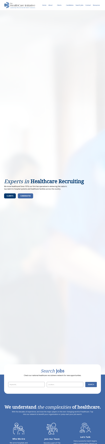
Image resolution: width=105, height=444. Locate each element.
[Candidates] (25, 196)
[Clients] (10, 196)
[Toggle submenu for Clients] (63, 5)
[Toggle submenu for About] (54, 5)
